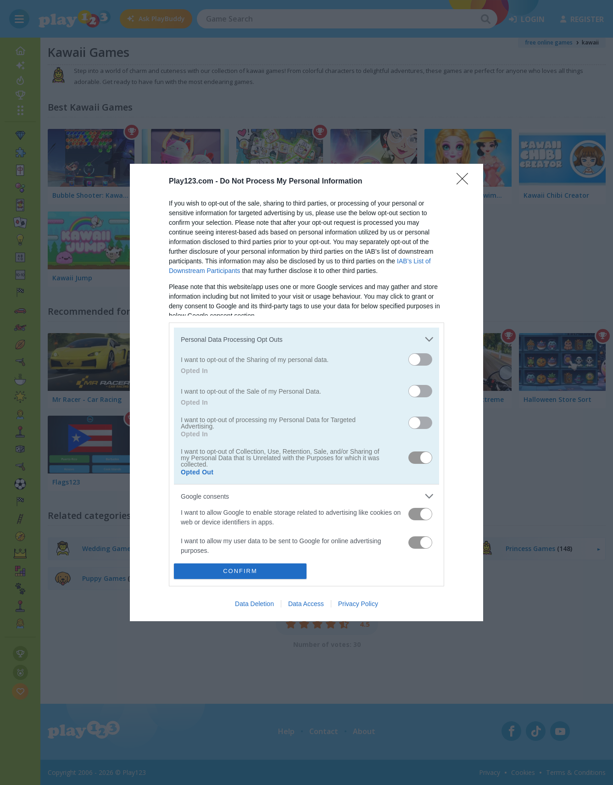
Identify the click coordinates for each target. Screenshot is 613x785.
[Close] (465, 181)
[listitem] (306, 339)
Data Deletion (254, 603)
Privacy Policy (358, 603)
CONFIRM (240, 571)
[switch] (420, 359)
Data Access (306, 603)
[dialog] (306, 392)
